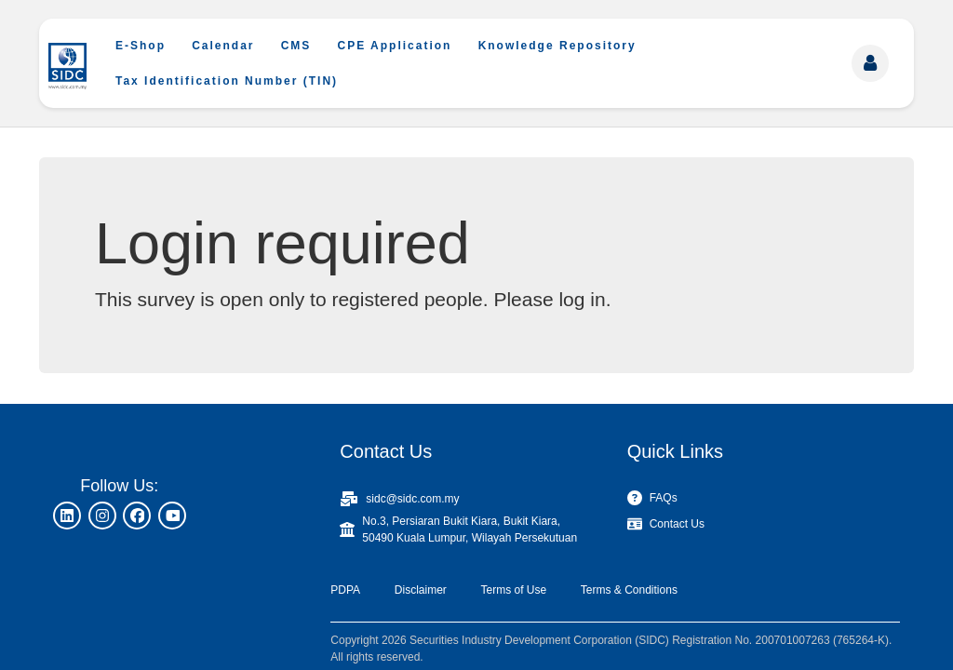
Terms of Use (513, 589)
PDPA (345, 589)
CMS (296, 45)
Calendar (223, 45)
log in (581, 299)
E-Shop (140, 45)
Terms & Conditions (629, 589)
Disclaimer (421, 589)
